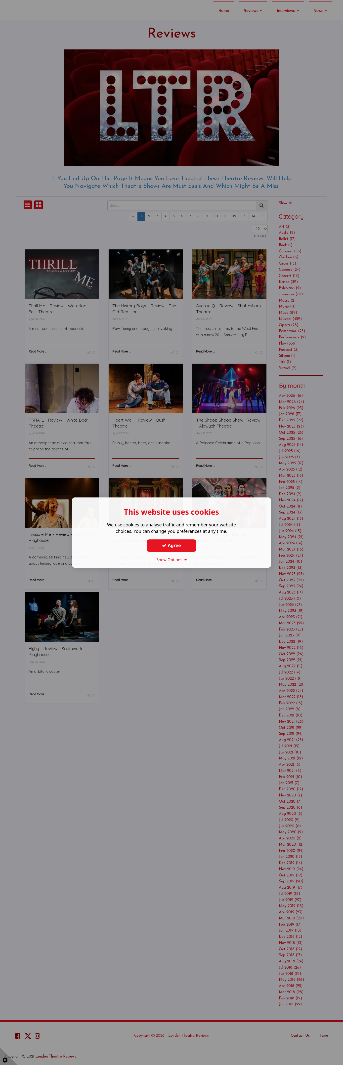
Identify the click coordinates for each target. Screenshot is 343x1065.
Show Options (171, 559)
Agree (171, 545)
